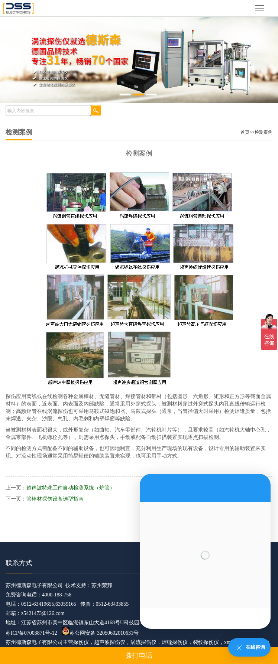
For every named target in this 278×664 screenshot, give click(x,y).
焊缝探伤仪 (175, 642)
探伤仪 (81, 642)
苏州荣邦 (101, 585)
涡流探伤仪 (143, 642)
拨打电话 (139, 655)
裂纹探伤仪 (206, 642)
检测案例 (263, 132)
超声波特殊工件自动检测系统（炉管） (70, 488)
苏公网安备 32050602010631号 (100, 633)
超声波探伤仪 (109, 642)
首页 (244, 132)
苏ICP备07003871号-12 (31, 633)
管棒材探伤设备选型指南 (55, 499)
